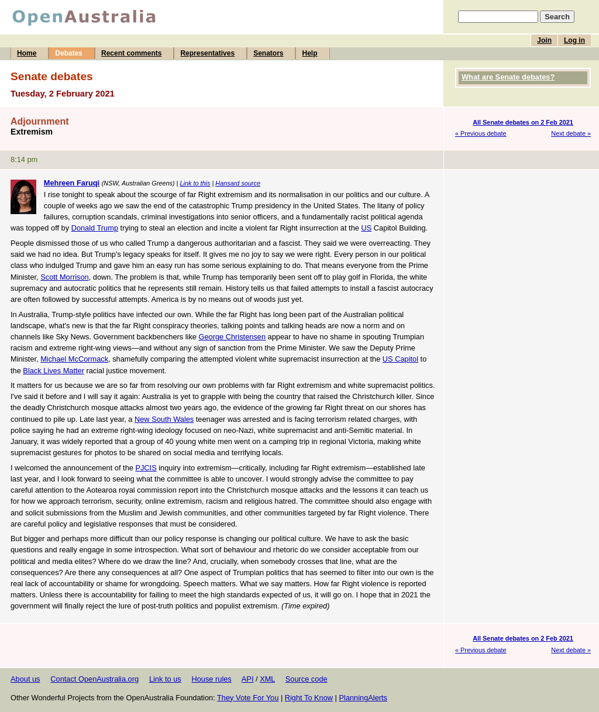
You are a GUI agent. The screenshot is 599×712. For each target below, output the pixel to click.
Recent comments (131, 53)
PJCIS (145, 467)
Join (544, 40)
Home (26, 53)
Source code (306, 679)
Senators (268, 53)
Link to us (165, 679)
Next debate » (571, 133)
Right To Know (309, 697)
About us (25, 679)
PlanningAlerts (363, 697)
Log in (574, 40)
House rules (211, 679)
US (366, 227)
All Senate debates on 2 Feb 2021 (523, 122)
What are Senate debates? (508, 77)
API (248, 679)
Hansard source (237, 183)
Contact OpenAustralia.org (94, 679)
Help (309, 53)
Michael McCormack (74, 359)
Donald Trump (94, 227)
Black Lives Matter (53, 370)
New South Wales (164, 419)
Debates (68, 53)
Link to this (195, 183)
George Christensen (232, 336)
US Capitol (400, 359)
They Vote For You (247, 697)
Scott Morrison (64, 277)
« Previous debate (481, 133)
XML (267, 679)
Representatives (207, 53)
